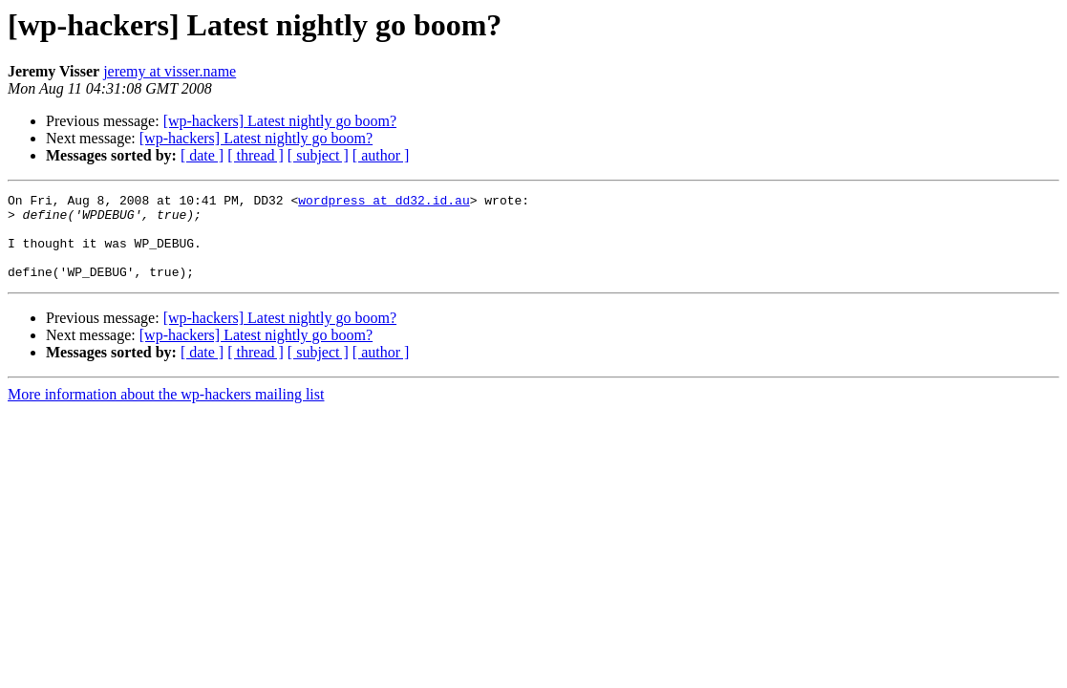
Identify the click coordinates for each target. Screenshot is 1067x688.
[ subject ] (318, 155)
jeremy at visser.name (169, 71)
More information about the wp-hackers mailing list (166, 411)
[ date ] (202, 155)
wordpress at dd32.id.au (383, 202)
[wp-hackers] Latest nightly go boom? (279, 121)
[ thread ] (255, 155)
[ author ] (381, 155)
